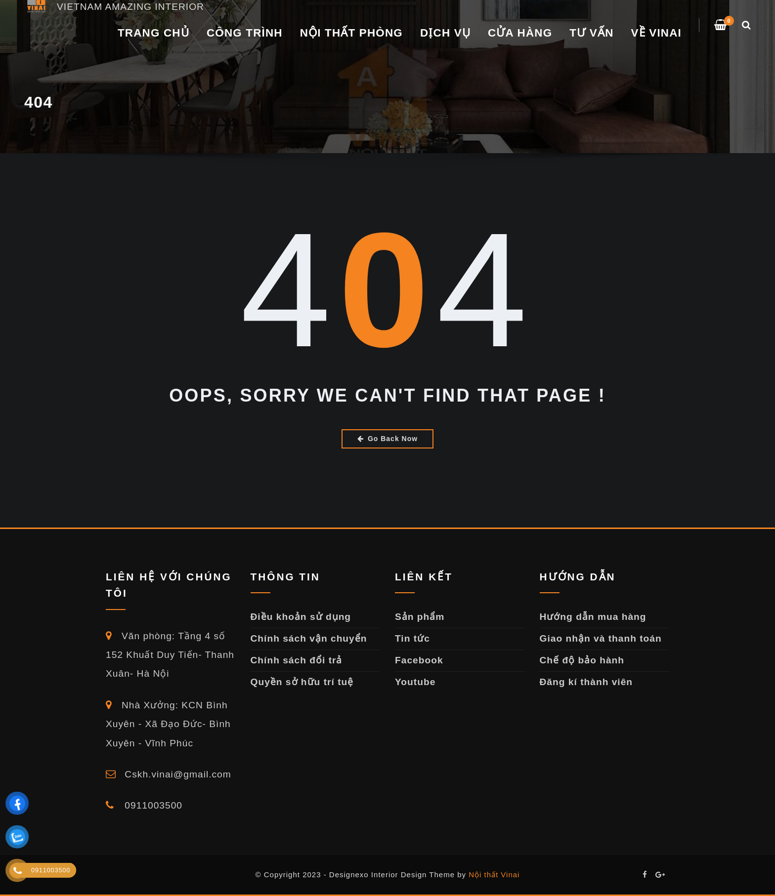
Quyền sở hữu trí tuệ (302, 682)
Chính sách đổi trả (297, 660)
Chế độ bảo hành (582, 660)
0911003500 (144, 805)
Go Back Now (387, 439)
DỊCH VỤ (445, 33)
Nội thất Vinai (494, 874)
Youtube (415, 682)
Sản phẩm (419, 616)
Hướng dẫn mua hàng (593, 616)
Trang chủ (153, 33)
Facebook (419, 660)
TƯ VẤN (591, 33)
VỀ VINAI (656, 33)
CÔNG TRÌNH (245, 33)
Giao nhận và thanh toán (601, 638)
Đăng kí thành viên (586, 682)
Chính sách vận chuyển (309, 638)
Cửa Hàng (520, 33)
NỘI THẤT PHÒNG (351, 33)
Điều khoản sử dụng (301, 616)
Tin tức (412, 638)
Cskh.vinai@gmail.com (168, 774)
